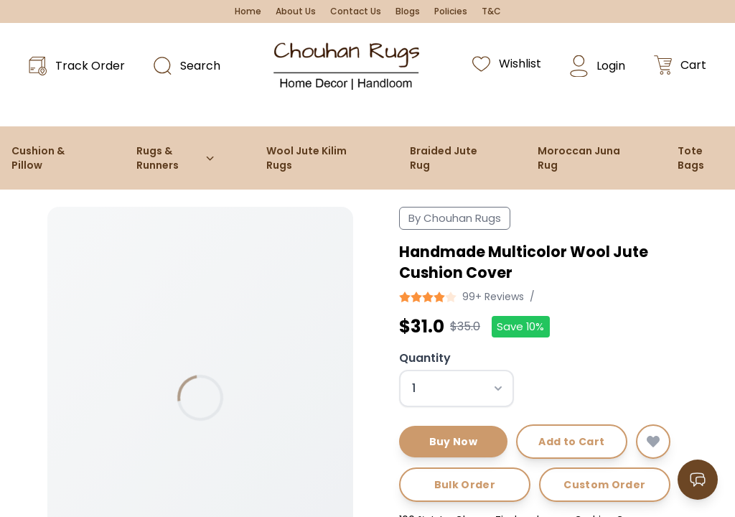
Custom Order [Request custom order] (604, 485)
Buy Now (453, 441)
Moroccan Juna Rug (579, 158)
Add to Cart (571, 441)
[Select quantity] (456, 388)
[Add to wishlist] (653, 441)
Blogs (407, 11)
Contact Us (355, 11)
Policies (450, 11)
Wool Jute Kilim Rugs (306, 158)
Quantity (425, 358)
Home (248, 11)
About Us (296, 11)
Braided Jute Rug (443, 158)
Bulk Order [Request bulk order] (465, 485)
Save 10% (520, 326)
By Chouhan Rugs (454, 217)
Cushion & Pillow (38, 158)
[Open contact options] (698, 480)
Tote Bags (691, 158)
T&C (491, 11)
